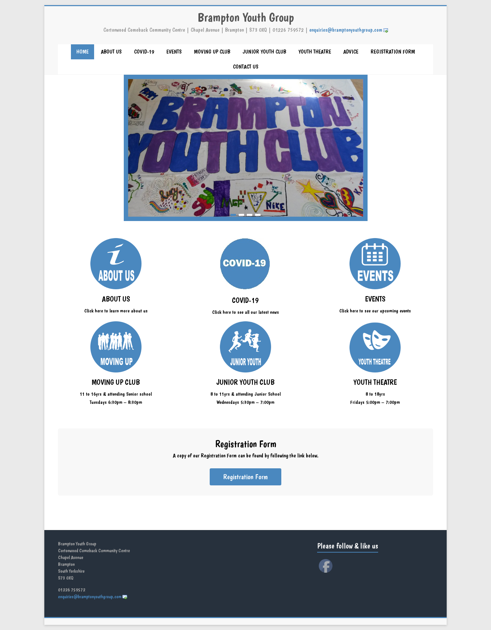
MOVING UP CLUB (212, 51)
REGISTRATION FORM (393, 51)
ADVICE (350, 51)
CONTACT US (245, 66)
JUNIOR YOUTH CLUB (264, 51)
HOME (82, 51)
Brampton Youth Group (245, 17)
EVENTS (174, 51)
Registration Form (245, 477)
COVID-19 (144, 51)
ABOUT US (111, 51)
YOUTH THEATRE (314, 51)
